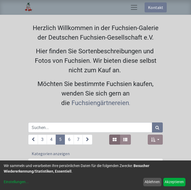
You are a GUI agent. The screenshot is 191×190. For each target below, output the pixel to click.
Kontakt (155, 7)
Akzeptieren (174, 182)
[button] (155, 140)
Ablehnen (152, 182)
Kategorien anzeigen (51, 153)
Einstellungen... (16, 182)
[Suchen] (157, 127)
